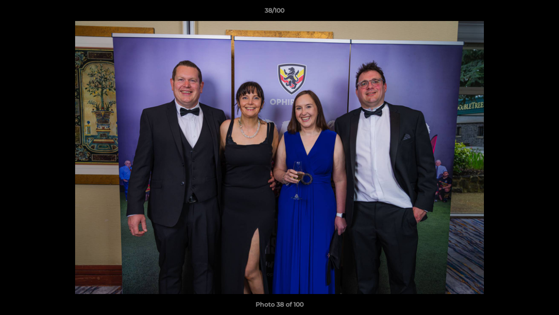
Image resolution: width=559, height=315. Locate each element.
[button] (522, 13)
